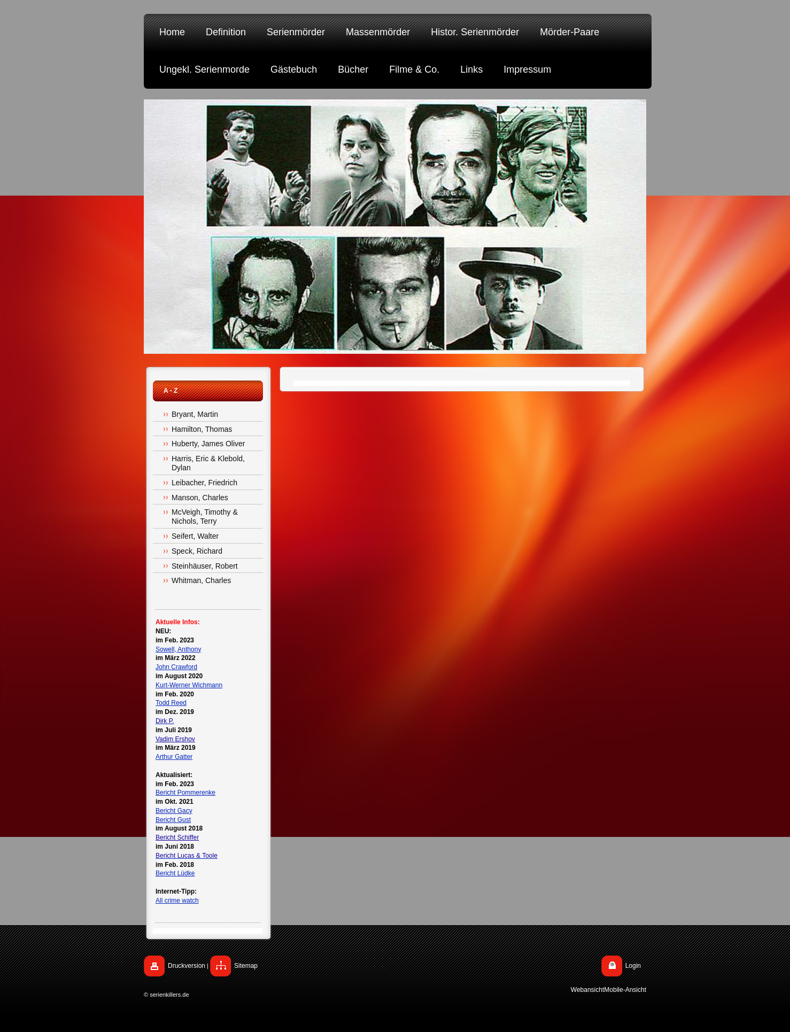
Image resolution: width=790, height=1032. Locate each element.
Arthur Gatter (174, 757)
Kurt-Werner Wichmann (189, 685)
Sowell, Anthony (178, 649)
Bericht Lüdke (175, 873)
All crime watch (177, 900)
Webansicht (587, 990)
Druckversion (186, 965)
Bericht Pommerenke (185, 792)
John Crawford (176, 667)
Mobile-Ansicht (625, 990)
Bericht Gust (173, 820)
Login (633, 965)
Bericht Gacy (174, 810)
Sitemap (246, 965)
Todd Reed (171, 703)
